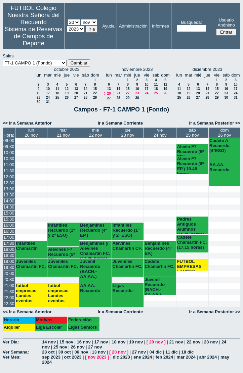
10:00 (8, 152)
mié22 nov (95, 133)
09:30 (8, 146)
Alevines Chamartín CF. (127, 246)
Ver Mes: (12, 357)
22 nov (193, 341)
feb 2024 (164, 357)
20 (76, 93)
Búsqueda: (191, 22)
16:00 (8, 225)
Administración (133, 26)
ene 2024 (142, 357)
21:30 (8, 291)
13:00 (8, 188)
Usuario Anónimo (226, 22)
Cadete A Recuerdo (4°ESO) (219, 145)
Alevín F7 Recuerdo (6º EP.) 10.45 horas (190, 165)
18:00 (8, 249)
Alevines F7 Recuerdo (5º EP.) (61, 253)
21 (85, 93)
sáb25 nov (192, 133)
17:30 (8, 243)
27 (76, 97)
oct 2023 (73, 357)
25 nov (60, 346)
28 (85, 97)
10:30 (8, 158)
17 (48, 93)
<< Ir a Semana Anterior (27, 123)
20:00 (8, 273)
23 (38, 97)
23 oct (48, 352)
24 (48, 97)
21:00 (8, 285)
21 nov (176, 341)
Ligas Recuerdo (123, 288)
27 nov (95, 346)
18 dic (187, 352)
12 (67, 89)
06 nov (81, 352)
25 (57, 97)
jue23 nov (127, 133)
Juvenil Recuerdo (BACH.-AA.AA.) (90, 269)
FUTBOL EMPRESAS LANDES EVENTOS (189, 265)
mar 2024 (186, 357)
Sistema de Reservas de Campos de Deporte (33, 36)
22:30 (8, 303)
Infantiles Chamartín (27, 246)
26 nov (78, 346)
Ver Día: (11, 341)
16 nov (84, 341)
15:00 (8, 213)
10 (48, 89)
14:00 (8, 200)
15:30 (8, 219)
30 (38, 102)
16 (38, 93)
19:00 (8, 261)
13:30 (8, 194)
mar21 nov (63, 133)
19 (67, 93)
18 (57, 93)
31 (48, 102)
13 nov (99, 352)
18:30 (8, 255)
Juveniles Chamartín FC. (31, 264)
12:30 (8, 182)
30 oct (64, 352)
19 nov (136, 341)
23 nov (211, 341)
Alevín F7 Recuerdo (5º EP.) (190, 150)
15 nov (66, 341)
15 (95, 89)
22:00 (8, 297)
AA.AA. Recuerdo (219, 167)
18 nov (118, 341)
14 (85, 89)
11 (57, 89)
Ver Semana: (16, 352)
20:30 (8, 279)
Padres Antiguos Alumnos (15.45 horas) (190, 225)
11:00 (8, 164)
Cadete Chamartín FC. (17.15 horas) (192, 242)
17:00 (8, 237)
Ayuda (108, 26)
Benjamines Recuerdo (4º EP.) (93, 230)
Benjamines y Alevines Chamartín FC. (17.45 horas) (95, 250)
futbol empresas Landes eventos (26, 293)
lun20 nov (31, 133)
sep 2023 (51, 357)
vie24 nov (159, 133)
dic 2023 (121, 357)
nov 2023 (97, 357)
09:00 (8, 140)
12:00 (8, 176)
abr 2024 (208, 357)
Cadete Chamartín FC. (159, 264)
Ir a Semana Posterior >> (214, 123)
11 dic (171, 352)
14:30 (8, 206)
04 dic (155, 352)
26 (67, 97)
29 (95, 97)
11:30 (8, 170)
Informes (160, 26)
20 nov (156, 341)
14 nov (49, 341)
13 (76, 89)
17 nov (101, 341)
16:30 (8, 231)
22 (95, 93)
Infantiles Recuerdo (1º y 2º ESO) (61, 230)
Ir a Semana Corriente (120, 123)
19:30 (8, 267)
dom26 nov (224, 133)
